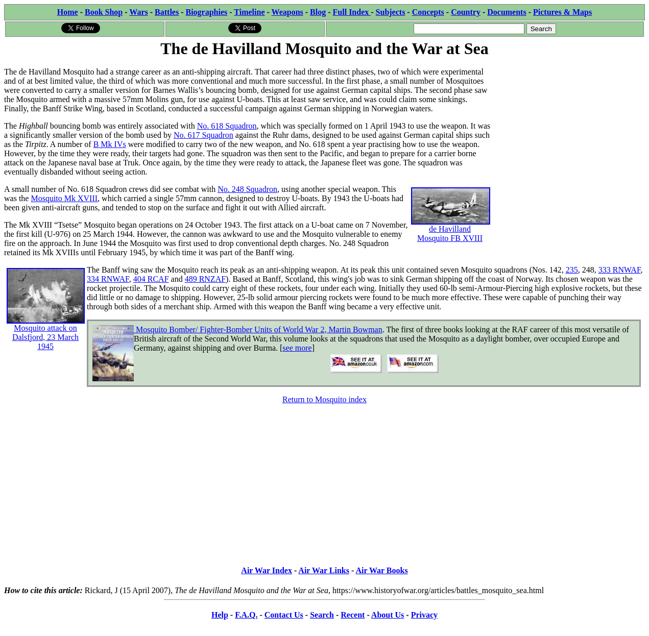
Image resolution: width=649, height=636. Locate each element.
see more (296, 348)
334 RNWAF (108, 279)
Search (322, 614)
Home (67, 12)
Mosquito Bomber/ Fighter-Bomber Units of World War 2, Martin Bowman (258, 329)
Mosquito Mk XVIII (64, 198)
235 (572, 269)
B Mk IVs (109, 144)
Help (219, 614)
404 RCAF (151, 279)
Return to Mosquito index (324, 399)
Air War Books (381, 570)
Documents (506, 12)
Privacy (424, 614)
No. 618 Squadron (227, 125)
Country (465, 12)
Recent (353, 614)
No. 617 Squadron (203, 135)
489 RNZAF (205, 279)
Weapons (287, 12)
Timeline (249, 12)
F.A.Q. (246, 614)
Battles (167, 12)
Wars (138, 12)
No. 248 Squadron (247, 189)
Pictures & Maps (562, 12)
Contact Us (284, 614)
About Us (387, 614)
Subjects (390, 12)
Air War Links (323, 570)
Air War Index (266, 570)
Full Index (352, 12)
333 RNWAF (619, 269)
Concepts (428, 12)
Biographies (206, 12)
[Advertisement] (568, 123)
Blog (318, 12)
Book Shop (104, 12)
